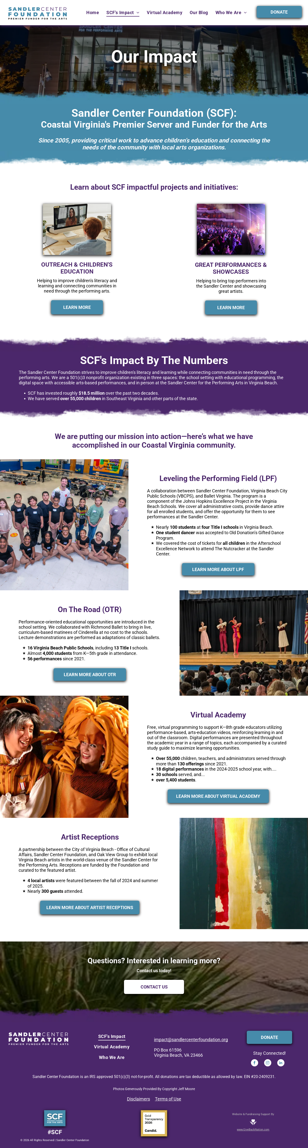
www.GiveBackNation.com (253, 1129)
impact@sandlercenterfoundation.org (191, 1039)
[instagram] (267, 1063)
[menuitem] (93, 13)
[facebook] (254, 1063)
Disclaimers (138, 1099)
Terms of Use (168, 1099)
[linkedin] (280, 1063)
